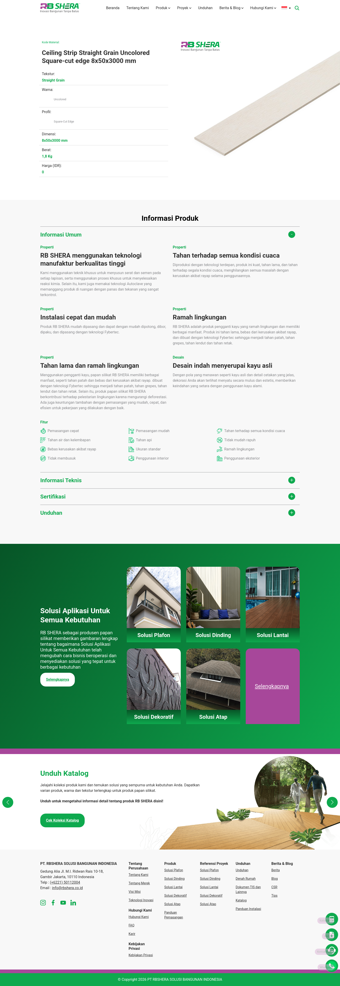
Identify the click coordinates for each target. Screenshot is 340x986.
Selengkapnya (57, 679)
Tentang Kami (137, 8)
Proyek (184, 8)
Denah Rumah (246, 878)
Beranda (112, 8)
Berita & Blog (231, 8)
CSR (274, 887)
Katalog (241, 900)
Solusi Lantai (173, 887)
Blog (274, 878)
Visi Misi (135, 891)
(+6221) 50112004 (65, 882)
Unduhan (205, 8)
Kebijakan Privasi (141, 955)
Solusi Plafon (173, 870)
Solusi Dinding (174, 878)
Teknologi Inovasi (141, 900)
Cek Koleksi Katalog (62, 820)
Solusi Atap (172, 904)
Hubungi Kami (263, 8)
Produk (163, 8)
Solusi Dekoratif (175, 895)
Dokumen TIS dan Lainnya (248, 889)
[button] (7, 802)
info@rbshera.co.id (67, 888)
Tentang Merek (139, 883)
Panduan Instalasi (248, 909)
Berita (275, 870)
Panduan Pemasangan (173, 915)
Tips (274, 895)
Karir (132, 934)
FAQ (131, 925)
